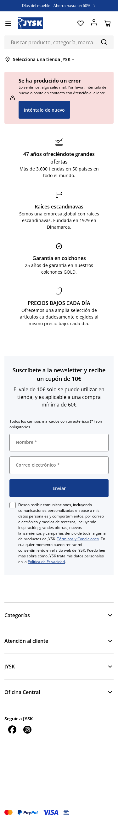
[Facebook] (12, 729)
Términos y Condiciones (78, 539)
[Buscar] (103, 41)
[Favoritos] (80, 23)
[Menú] (8, 23)
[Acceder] (94, 23)
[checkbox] (12, 505)
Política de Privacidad (46, 561)
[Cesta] (107, 23)
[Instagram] (27, 729)
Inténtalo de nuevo (44, 110)
